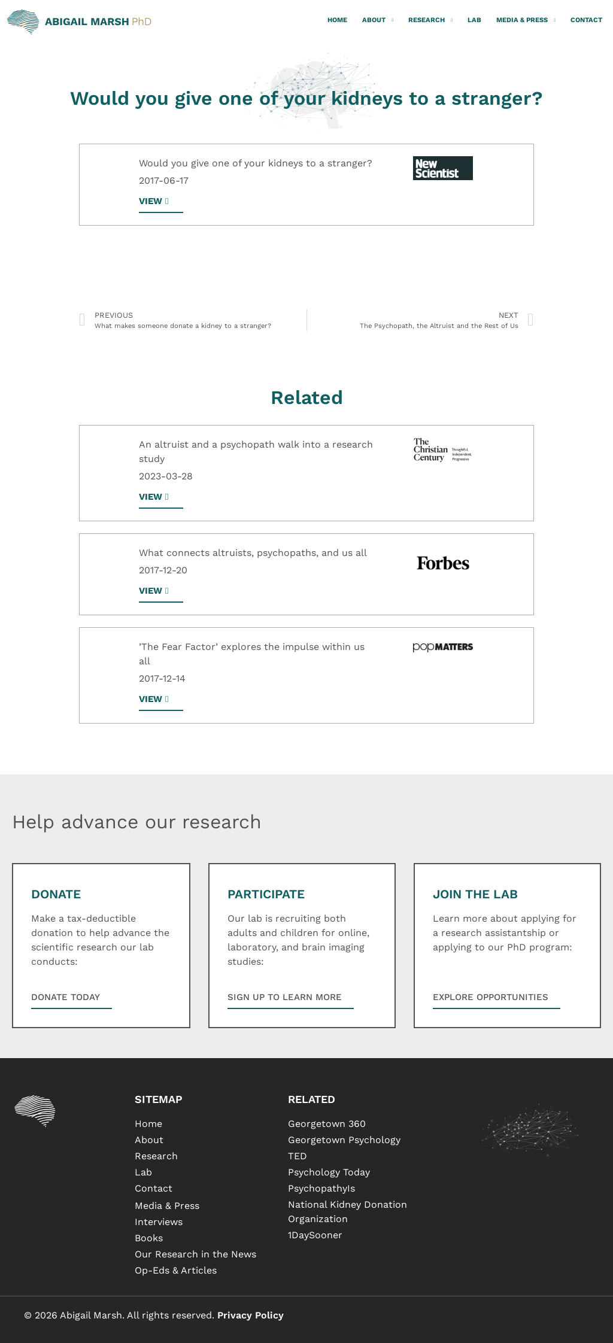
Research (430, 20)
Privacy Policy (250, 1315)
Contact (586, 20)
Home (337, 20)
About (377, 20)
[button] (161, 501)
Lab (474, 20)
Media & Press (526, 20)
